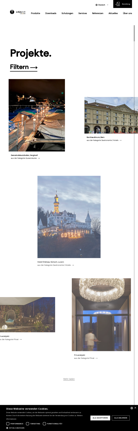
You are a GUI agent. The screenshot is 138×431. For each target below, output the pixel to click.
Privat (15, 353)
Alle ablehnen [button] (120, 418)
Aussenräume (31, 160)
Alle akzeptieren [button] (100, 418)
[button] (46, 428)
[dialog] (69, 418)
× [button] (135, 408)
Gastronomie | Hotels (109, 142)
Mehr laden (69, 390)
